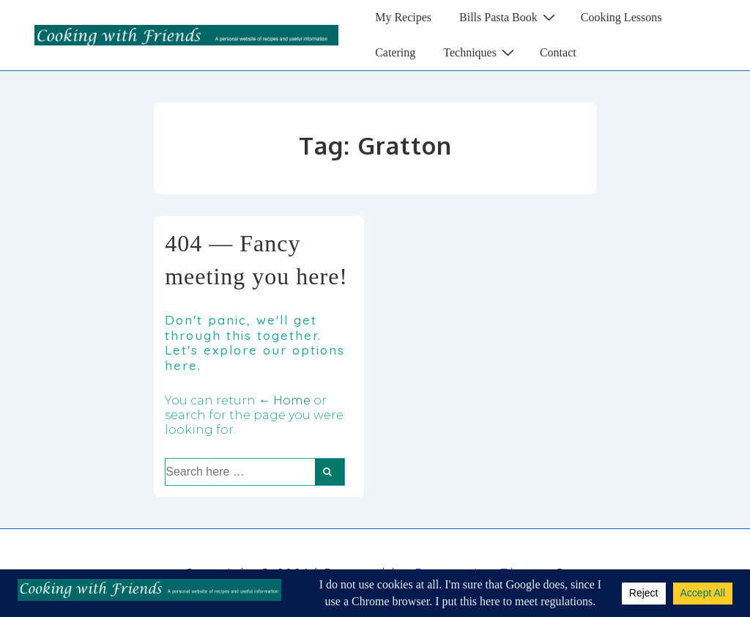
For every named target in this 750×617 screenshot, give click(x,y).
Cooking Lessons (621, 17)
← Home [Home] (285, 400)
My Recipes (403, 17)
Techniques (480, 52)
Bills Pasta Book (509, 17)
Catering (395, 52)
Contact (558, 52)
